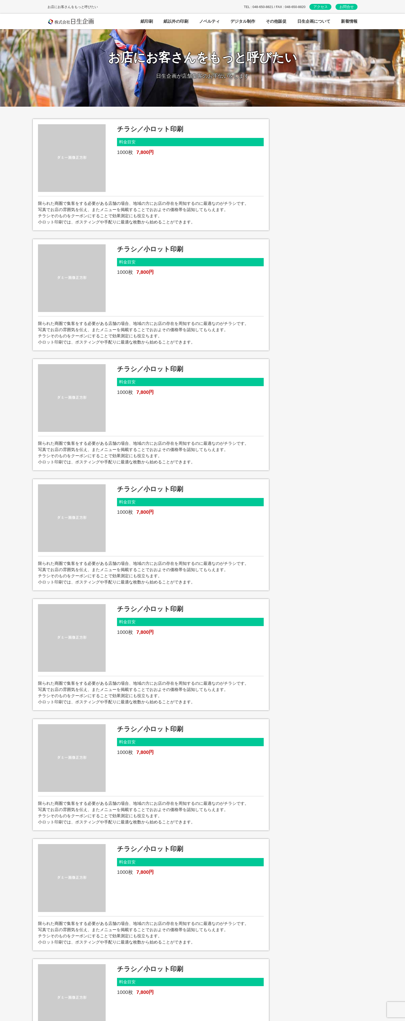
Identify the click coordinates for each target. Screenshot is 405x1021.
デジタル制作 (170, 992)
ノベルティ (168, 981)
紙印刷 (164, 960)
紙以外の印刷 (170, 971)
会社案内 (275, 965)
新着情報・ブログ (283, 986)
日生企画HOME (281, 997)
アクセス (320, 7)
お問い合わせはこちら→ (80, 995)
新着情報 (349, 21)
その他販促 (168, 1002)
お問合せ (346, 7)
